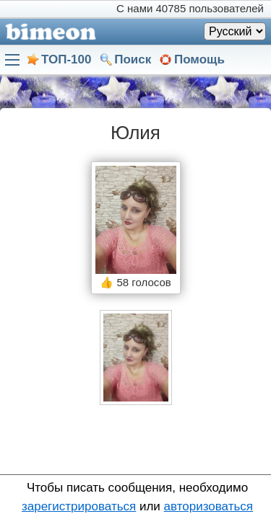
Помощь (199, 59)
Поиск (132, 59)
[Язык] (235, 31)
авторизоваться (208, 506)
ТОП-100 (66, 59)
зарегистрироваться (79, 506)
